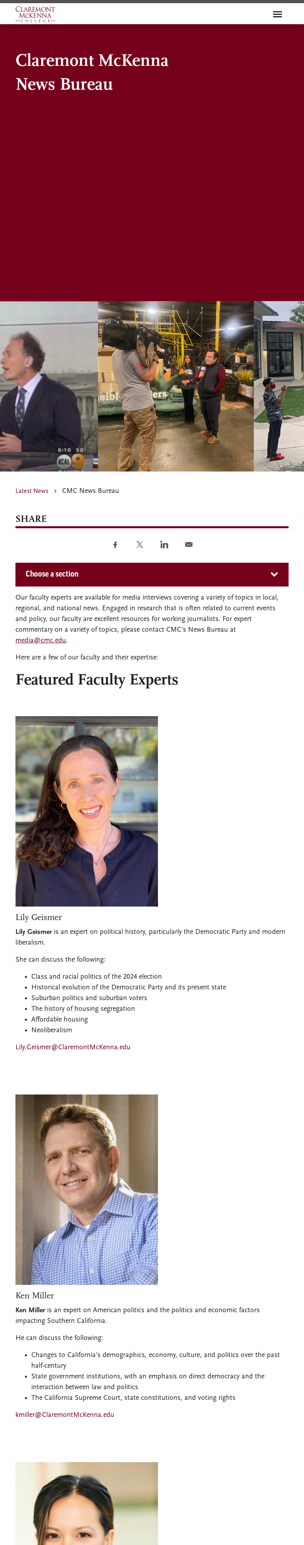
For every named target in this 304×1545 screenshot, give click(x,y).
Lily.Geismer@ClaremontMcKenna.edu (73, 1047)
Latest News (31, 491)
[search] (260, 14)
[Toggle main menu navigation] (277, 14)
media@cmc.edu (40, 640)
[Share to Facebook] (115, 544)
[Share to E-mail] (189, 544)
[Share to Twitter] (139, 544)
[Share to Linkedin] (164, 544)
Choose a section (52, 575)
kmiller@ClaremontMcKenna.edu (64, 1415)
